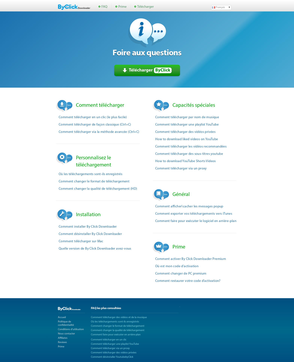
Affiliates (63, 338)
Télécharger (145, 7)
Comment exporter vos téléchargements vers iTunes (193, 214)
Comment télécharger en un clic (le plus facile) (93, 117)
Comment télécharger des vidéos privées (185, 132)
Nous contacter (66, 333)
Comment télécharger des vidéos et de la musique (119, 317)
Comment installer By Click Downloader (88, 227)
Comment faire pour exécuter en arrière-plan (116, 334)
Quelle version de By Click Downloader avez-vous (95, 249)
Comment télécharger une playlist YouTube (187, 124)
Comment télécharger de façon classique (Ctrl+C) (95, 124)
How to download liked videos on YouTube (186, 139)
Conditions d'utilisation (71, 329)
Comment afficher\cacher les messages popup (189, 206)
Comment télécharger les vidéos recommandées (190, 146)
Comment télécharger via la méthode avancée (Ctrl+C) (99, 132)
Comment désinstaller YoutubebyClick (112, 357)
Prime (122, 7)
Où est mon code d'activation (177, 266)
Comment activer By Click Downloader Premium (190, 259)
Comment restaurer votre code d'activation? (187, 281)
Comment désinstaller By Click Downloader (90, 234)
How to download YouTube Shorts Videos (185, 161)
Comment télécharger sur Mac (81, 241)
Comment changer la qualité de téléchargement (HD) (98, 189)
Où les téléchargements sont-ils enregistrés (90, 174)
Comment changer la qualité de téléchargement (117, 330)
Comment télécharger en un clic (108, 339)
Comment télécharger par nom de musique (187, 117)
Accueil (62, 317)
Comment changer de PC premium (180, 273)
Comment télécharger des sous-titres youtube (189, 154)
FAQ (104, 7)
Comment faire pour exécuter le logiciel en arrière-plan (195, 221)
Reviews (62, 342)
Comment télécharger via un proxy (181, 168)
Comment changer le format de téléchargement (94, 181)
